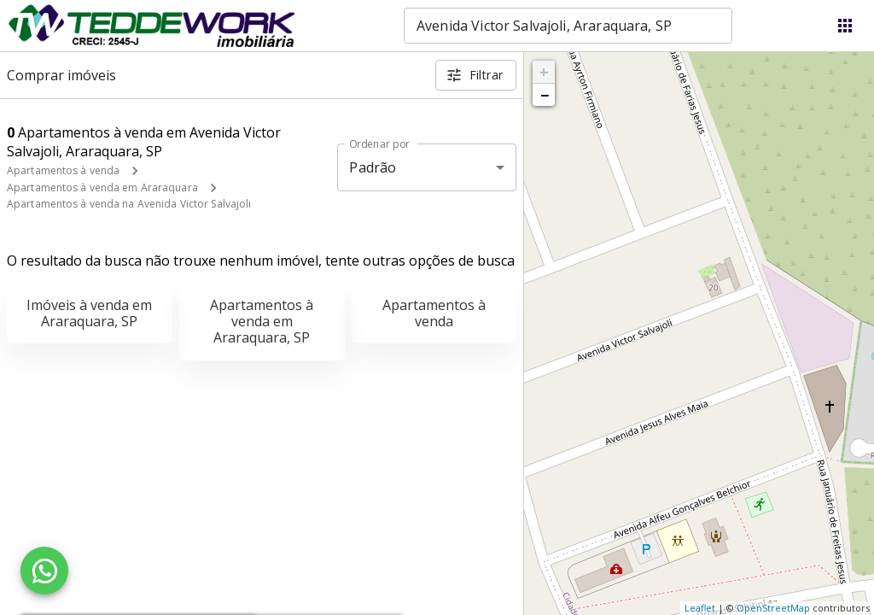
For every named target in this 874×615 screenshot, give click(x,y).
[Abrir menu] (844, 25)
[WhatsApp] (44, 570)
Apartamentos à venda (63, 170)
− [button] (544, 95)
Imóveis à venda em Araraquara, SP (89, 313)
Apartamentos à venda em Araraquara (102, 187)
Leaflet (700, 607)
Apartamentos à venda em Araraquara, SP (261, 321)
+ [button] (544, 72)
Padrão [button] (372, 167)
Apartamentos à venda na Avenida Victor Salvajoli (129, 203)
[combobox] (568, 26)
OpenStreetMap (773, 607)
